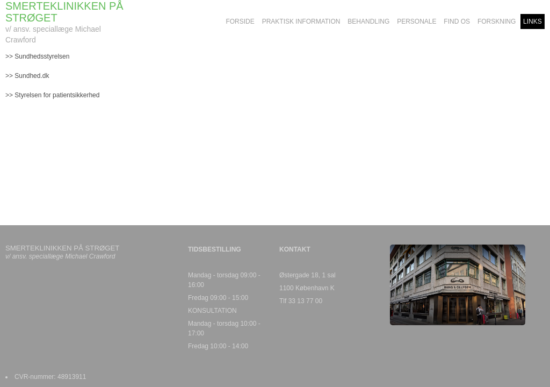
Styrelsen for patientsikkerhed (57, 95)
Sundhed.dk (32, 76)
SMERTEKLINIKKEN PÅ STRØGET (64, 12)
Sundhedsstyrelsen (43, 56)
